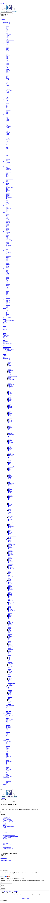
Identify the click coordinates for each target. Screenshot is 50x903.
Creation (7, 78)
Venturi (7, 293)
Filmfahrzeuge (9, 109)
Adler (7, 29)
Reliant (7, 242)
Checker (7, 68)
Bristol (9, 409)
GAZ (7, 116)
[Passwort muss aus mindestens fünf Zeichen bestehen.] (6, 886)
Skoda (9, 642)
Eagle (7, 100)
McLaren (8, 193)
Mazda (7, 191)
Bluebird (7, 56)
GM (6, 124)
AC (6, 28)
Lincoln (7, 175)
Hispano (7, 134)
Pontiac (7, 228)
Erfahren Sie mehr (25, 898)
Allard (7, 33)
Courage (7, 77)
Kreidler (5, 322)
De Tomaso (8, 89)
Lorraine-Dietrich (9, 179)
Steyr (9, 648)
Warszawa (8, 301)
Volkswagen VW (9, 295)
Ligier (7, 174)
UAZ (7, 287)
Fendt (7, 105)
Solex (4, 342)
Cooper (7, 75)
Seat (7, 265)
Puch (7, 230)
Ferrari (7, 106)
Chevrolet (8, 70)
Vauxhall (7, 291)
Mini (9, 559)
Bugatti (9, 414)
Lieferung (5, 832)
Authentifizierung (7, 844)
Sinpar (9, 641)
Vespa (4, 324)
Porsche (7, 229)
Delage (7, 92)
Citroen (7, 73)
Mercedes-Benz (9, 758)
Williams (8, 303)
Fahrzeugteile (8, 350)
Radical (7, 233)
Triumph (7, 279)
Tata (6, 271)
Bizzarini (8, 55)
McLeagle (8, 194)
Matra (7, 189)
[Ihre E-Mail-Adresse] (6, 870)
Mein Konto (5, 843)
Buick (9, 415)
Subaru (9, 651)
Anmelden (3, 889)
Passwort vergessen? (5, 887)
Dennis (7, 95)
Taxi (7, 282)
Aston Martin (11, 379)
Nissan (7, 203)
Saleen (7, 253)
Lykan (7, 181)
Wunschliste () (4, 3)
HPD (7, 140)
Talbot (7, 270)
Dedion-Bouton (9, 90)
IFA (6, 146)
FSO (7, 113)
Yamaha (5, 334)
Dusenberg (10, 455)
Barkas (7, 45)
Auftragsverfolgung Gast (8, 848)
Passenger (8, 221)
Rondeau (7, 246)
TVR (7, 280)
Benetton (8, 48)
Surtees (9, 653)
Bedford (7, 47)
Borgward (8, 59)
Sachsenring (8, 252)
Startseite (5, 357)
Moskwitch (10, 567)
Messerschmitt (9, 197)
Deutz (7, 96)
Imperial (7, 147)
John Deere (8, 159)
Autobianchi (10, 386)
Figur (7, 351)
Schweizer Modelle (7, 317)
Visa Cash (8, 298)
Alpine (7, 35)
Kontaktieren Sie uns (7, 837)
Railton (7, 235)
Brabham (8, 61)
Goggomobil (8, 126)
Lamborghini (8, 169)
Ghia (7, 117)
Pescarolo (8, 222)
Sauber (7, 257)
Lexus (7, 173)
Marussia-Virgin (9, 187)
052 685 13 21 (4, 858)
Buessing (10, 413)
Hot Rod (7, 138)
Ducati (4, 326)
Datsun (7, 86)
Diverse (4, 319)
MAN (7, 184)
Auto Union (10, 385)
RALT (7, 236)
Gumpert (7, 128)
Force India (8, 110)
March (7, 186)
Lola (7, 177)
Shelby (7, 267)
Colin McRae (8, 79)
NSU (7, 204)
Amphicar (8, 38)
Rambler (7, 238)
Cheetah (7, 69)
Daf (6, 83)
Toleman (7, 274)
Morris (9, 566)
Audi (9, 381)
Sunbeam (10, 652)
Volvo (7, 296)
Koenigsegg (8, 165)
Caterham (8, 65)
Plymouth (8, 226)
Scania (7, 260)
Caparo (7, 64)
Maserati (7, 188)
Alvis (7, 36)
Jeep (7, 156)
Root (7, 714)
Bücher (4, 354)
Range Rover (8, 239)
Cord (7, 76)
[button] (5, 345)
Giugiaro (7, 121)
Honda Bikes (6, 335)
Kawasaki (8, 732)
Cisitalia (7, 72)
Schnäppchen (6, 348)
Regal (7, 768)
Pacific (7, 214)
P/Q (4, 212)
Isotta (7, 151)
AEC (7, 30)
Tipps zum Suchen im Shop (9, 835)
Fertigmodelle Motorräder (8, 715)
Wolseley (8, 305)
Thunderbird (8, 772)
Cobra (7, 747)
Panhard (7, 217)
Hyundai (7, 144)
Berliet (7, 50)
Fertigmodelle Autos (7, 359)
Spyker (9, 644)
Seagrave (8, 264)
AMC (7, 37)
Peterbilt (7, 224)
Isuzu (7, 152)
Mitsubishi (10, 561)
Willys (7, 306)
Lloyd (7, 176)
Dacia (7, 82)
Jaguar (7, 155)
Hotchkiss (8, 139)
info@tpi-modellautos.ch (6, 860)
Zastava (7, 309)
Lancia (7, 170)
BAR (7, 44)
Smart (9, 643)
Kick (7, 163)
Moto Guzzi (5, 336)
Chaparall (8, 66)
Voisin (7, 294)
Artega (7, 42)
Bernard (7, 52)
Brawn (9, 408)
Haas (7, 131)
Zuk (6, 313)
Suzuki (4, 333)
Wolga (7, 307)
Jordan (7, 160)
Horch (7, 137)
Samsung (8, 254)
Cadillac (7, 63)
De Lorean (8, 88)
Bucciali (10, 412)
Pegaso (7, 223)
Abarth (7, 26)
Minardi (10, 558)
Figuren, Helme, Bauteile (8, 349)
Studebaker (10, 649)
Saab (7, 251)
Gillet (7, 118)
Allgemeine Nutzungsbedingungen (10, 836)
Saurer (7, 258)
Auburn (10, 380)
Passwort (2, 885)
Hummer (7, 142)
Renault (7, 243)
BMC (7, 57)
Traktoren (8, 284)
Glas (7, 123)
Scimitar (7, 263)
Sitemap (5, 838)
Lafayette (8, 168)
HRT (7, 141)
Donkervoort (11, 454)
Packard (7, 215)
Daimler (7, 85)
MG (6, 198)
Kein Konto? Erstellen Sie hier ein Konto (9, 891)
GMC (7, 125)
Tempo (7, 273)
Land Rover (8, 172)
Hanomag (8, 132)
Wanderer (8, 300)
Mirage (9, 560)
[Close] (23, 878)
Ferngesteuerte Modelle (8, 776)
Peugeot (7, 225)
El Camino (8, 102)
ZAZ (7, 310)
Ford (7, 111)
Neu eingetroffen (6, 358)
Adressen (5, 845)
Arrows (7, 41)
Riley (7, 244)
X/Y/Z (4, 308)
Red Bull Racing (9, 240)
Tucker (7, 285)
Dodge (7, 98)
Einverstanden (4, 900)
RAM (7, 237)
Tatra (7, 272)
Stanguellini (10, 645)
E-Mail (2, 882)
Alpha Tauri (8, 34)
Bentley (7, 49)
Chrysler (7, 71)
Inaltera (7, 148)
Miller (7, 200)
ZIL (6, 315)
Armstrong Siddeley (10, 40)
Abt (6, 27)
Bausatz (4, 740)
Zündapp (7, 314)
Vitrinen (5, 825)
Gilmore (7, 119)
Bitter (7, 54)
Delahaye (8, 93)
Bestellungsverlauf (7, 847)
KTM (4, 327)
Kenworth (8, 162)
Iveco (7, 153)
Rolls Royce (8, 245)
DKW (7, 97)
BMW (7, 58)
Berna (7, 51)
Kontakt (5, 784)
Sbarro (7, 259)
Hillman (7, 133)
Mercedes (8, 195)
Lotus (7, 180)
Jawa (4, 340)
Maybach (8, 190)
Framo (7, 112)
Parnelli (7, 219)
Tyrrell (7, 281)
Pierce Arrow (11, 600)
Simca (9, 639)
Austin (9, 383)
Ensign (7, 103)
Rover (7, 247)
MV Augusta (5, 341)
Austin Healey (11, 384)
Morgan (10, 565)
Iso (6, 149)
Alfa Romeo (8, 31)
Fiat (6, 107)
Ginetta (7, 120)
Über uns (5, 833)
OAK (7, 207)
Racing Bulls (8, 232)
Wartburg (8, 302)
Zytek (7, 316)
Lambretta (5, 331)
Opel (7, 209)
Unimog (7, 288)
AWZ (9, 388)
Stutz (9, 650)
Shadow (7, 266)
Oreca (7, 210)
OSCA (7, 211)
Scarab (7, 261)
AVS (9, 387)
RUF (7, 249)
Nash (7, 202)
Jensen (7, 158)
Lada (7, 167)
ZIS (6, 312)
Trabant (7, 278)
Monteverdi (10, 564)
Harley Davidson (6, 330)
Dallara (7, 91)
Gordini (7, 127)
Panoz (7, 218)
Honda (7, 135)
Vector (7, 292)
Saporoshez (8, 256)
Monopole (10, 562)
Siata (9, 638)
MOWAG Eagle (11, 568)
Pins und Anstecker (7, 347)
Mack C (7, 183)
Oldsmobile (8, 208)
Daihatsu (7, 84)
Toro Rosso (8, 275)
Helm (7, 352)
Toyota (7, 277)
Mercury (7, 196)
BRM (9, 411)
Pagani (7, 216)
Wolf (7, 707)
